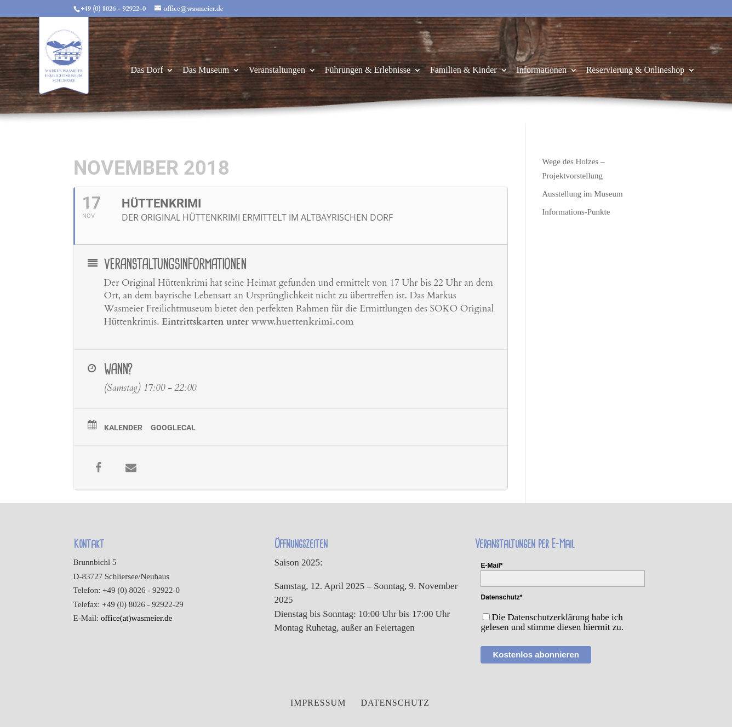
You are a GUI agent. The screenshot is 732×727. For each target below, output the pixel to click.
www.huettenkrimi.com (302, 321)
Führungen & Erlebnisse (367, 70)
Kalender (123, 427)
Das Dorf (146, 70)
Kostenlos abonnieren (536, 654)
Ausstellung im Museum (582, 193)
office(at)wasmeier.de (136, 618)
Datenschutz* (501, 597)
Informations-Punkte (576, 211)
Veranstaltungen (277, 70)
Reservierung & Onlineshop (635, 70)
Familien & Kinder (463, 70)
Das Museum (205, 70)
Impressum (318, 702)
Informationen (541, 70)
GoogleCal (173, 427)
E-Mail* (491, 565)
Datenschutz (395, 702)
